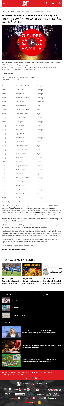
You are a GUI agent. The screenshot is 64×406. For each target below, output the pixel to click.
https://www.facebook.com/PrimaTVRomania (33, 242)
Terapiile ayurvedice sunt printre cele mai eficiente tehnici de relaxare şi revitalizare (41, 346)
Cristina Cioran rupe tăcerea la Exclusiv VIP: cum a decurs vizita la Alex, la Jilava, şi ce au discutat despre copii (41, 332)
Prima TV (25, 3)
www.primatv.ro (40, 212)
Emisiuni (8, 294)
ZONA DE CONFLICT (19, 315)
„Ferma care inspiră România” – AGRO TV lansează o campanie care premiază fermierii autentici (39, 361)
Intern (12, 12)
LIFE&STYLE (16, 308)
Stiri (8, 12)
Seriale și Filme (42, 294)
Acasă (3, 12)
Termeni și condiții (8, 375)
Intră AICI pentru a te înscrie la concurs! (14, 250)
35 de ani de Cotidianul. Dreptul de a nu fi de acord (52, 281)
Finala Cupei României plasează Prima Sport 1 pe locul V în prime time (10, 283)
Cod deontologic (47, 373)
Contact (20, 375)
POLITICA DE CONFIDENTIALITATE (28, 373)
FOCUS (14, 300)
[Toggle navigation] (4, 3)
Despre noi (6, 373)
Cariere (14, 373)
